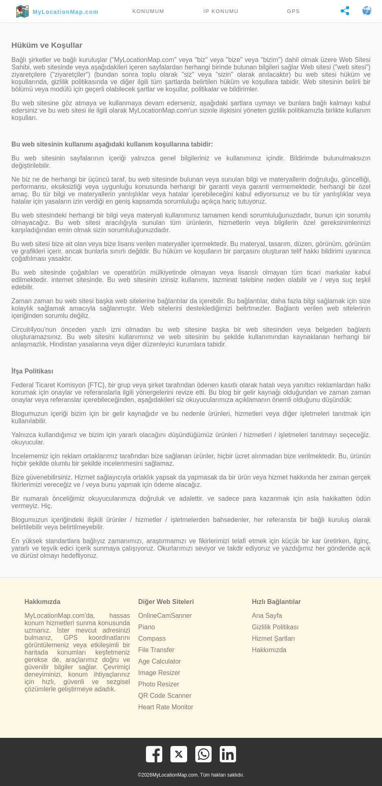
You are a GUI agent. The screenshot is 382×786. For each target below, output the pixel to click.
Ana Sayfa (267, 615)
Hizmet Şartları (273, 638)
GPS (293, 11)
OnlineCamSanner (165, 615)
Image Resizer (159, 672)
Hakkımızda (269, 649)
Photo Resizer (158, 684)
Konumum (148, 11)
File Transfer (156, 649)
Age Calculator (159, 661)
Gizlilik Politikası (275, 627)
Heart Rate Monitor (165, 707)
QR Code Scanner (165, 695)
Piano (146, 627)
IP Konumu (221, 11)
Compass (152, 638)
